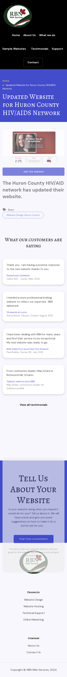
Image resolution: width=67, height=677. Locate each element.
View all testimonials (33, 405)
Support (57, 49)
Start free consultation (33, 592)
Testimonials (39, 49)
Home (16, 35)
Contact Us (33, 652)
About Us (29, 35)
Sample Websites (14, 49)
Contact (33, 62)
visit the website (33, 171)
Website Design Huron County (23, 215)
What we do (47, 35)
